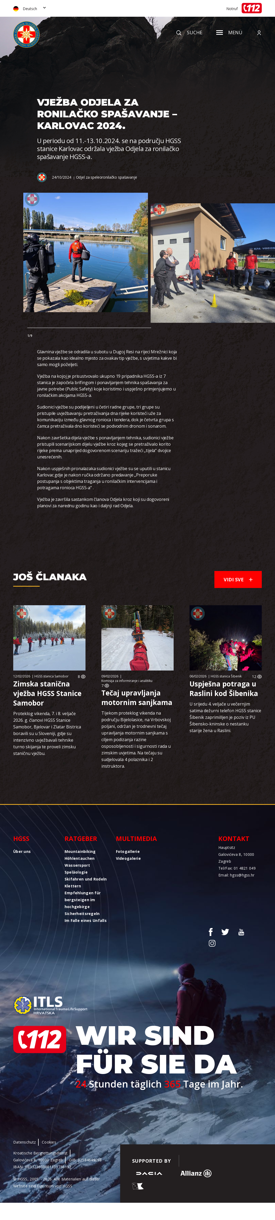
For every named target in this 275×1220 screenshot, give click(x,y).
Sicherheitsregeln (82, 913)
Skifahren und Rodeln (86, 879)
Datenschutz (24, 1142)
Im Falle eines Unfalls (86, 920)
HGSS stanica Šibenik (226, 676)
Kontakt (233, 838)
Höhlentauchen (80, 858)
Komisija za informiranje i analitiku (126, 680)
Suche (189, 32)
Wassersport (77, 865)
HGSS (21, 838)
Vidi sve (238, 579)
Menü (229, 32)
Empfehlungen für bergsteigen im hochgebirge (83, 899)
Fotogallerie (128, 851)
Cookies (49, 1142)
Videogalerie (128, 858)
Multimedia (136, 838)
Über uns (22, 851)
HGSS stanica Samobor (51, 676)
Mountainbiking (80, 851)
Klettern (73, 885)
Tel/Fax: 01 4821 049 (237, 868)
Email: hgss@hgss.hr (236, 875)
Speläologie (76, 872)
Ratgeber (81, 838)
